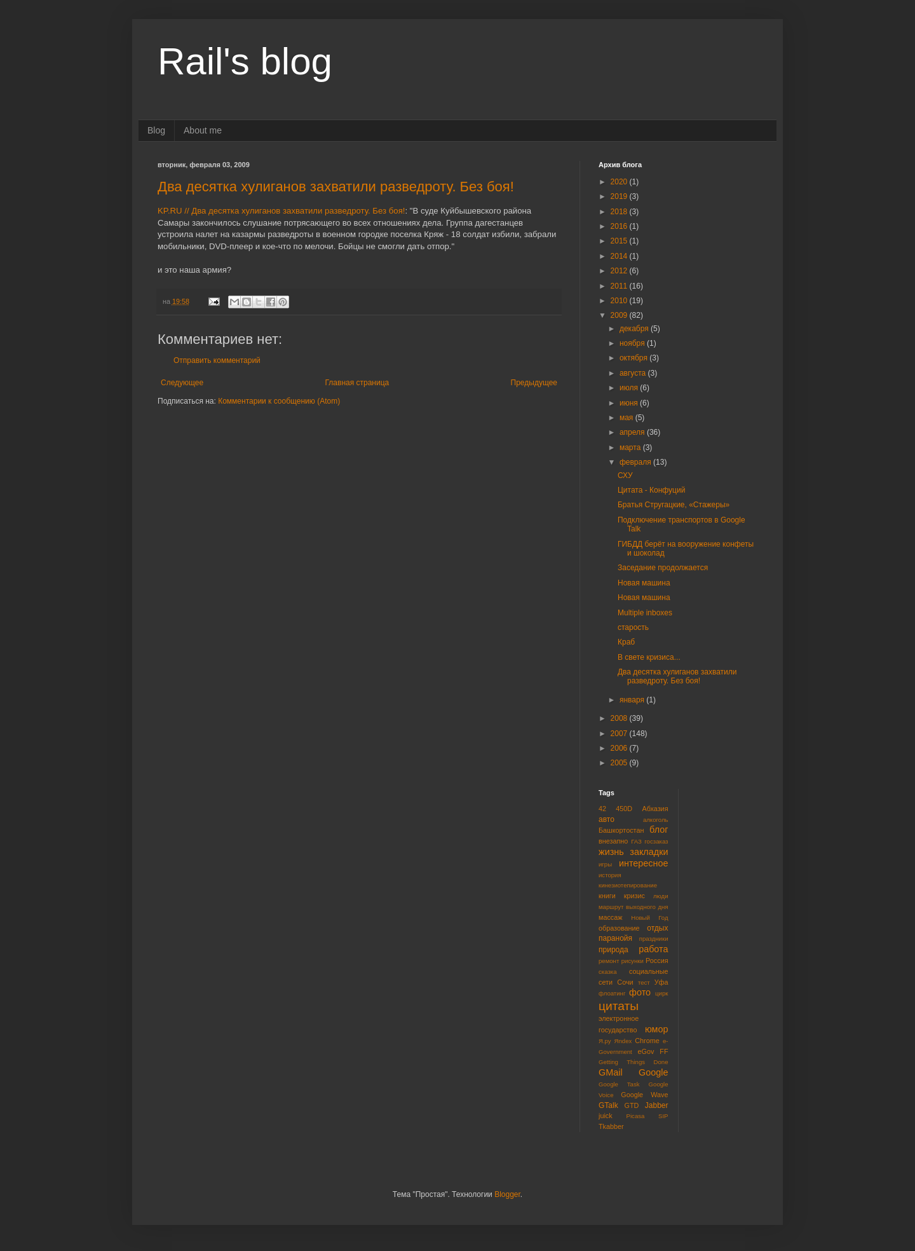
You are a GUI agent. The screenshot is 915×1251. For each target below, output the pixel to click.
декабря (635, 328)
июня (630, 403)
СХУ (625, 475)
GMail (611, 1072)
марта (631, 447)
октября (634, 357)
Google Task (619, 1084)
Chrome (647, 1040)
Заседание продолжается (663, 567)
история (610, 875)
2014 (620, 256)
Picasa (636, 1115)
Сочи (625, 982)
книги (607, 895)
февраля (636, 462)
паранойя (615, 938)
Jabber (656, 1105)
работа (653, 949)
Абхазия (655, 808)
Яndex (623, 1040)
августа (634, 373)
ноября (633, 343)
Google (653, 1072)
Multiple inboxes (645, 612)
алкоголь (655, 819)
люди (660, 895)
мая (627, 417)
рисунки (632, 960)
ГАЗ (636, 841)
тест (644, 982)
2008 (620, 718)
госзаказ (656, 841)
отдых (657, 928)
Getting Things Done (633, 1061)
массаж (610, 917)
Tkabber (611, 1126)
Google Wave (644, 1094)
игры (605, 864)
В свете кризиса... (649, 657)
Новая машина (644, 582)
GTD (632, 1105)
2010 (620, 300)
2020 (620, 181)
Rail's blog (245, 61)
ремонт (609, 960)
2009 (620, 315)
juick (606, 1115)
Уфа (661, 982)
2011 (620, 286)
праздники (653, 938)
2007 (620, 733)
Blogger (507, 1194)
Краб (626, 642)
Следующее (182, 382)
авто (606, 819)
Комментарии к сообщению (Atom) (279, 401)
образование (619, 928)
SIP (663, 1115)
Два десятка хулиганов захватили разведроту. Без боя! (336, 187)
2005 (620, 762)
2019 (620, 196)
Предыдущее (534, 382)
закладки (649, 852)
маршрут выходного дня (633, 906)
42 (602, 808)
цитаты (619, 1006)
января (633, 699)
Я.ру (605, 1040)
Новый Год (649, 917)
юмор (656, 1029)
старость (633, 627)
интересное (643, 863)
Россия (657, 960)
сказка (608, 971)
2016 (620, 226)
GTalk (608, 1105)
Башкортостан (621, 830)
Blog (156, 130)
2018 (620, 211)
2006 (620, 748)
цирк (661, 993)
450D (624, 808)
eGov (645, 1051)
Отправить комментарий (217, 360)
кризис (634, 895)
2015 (620, 240)
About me (203, 130)
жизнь (611, 852)
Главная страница (357, 382)
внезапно (613, 841)
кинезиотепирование (628, 885)
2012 (620, 270)
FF (664, 1051)
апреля (633, 432)
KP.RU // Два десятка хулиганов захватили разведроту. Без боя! (281, 210)
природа (613, 949)
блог (658, 829)
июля (630, 387)
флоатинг (612, 993)
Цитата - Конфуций (651, 490)
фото (640, 992)
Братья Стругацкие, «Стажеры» (673, 504)
